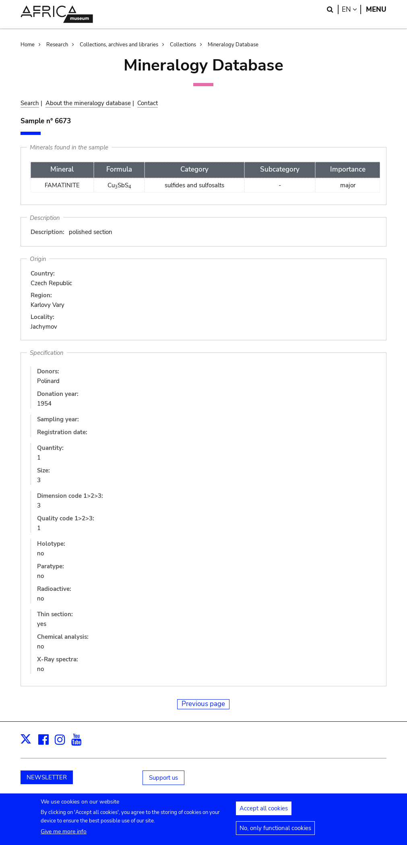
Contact (147, 103)
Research (57, 44)
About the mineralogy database (88, 103)
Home (28, 44)
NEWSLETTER (47, 777)
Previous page (203, 703)
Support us (163, 778)
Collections (183, 44)
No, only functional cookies (275, 832)
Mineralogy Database (233, 44)
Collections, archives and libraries (119, 44)
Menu (376, 9)
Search (30, 103)
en (351, 9)
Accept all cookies (264, 812)
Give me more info (64, 835)
